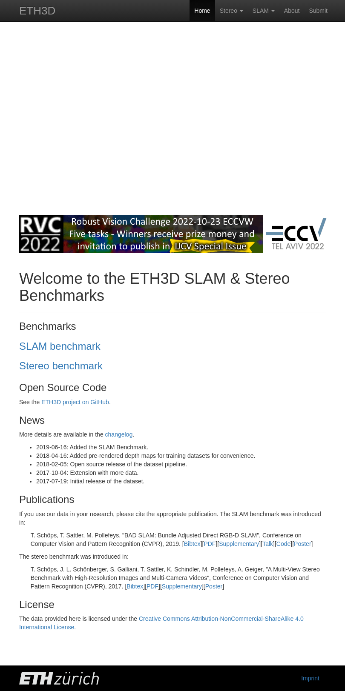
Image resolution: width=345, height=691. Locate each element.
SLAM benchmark (60, 346)
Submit (318, 10)
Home (202, 10)
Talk (267, 543)
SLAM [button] (264, 10)
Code (283, 543)
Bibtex (192, 543)
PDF (210, 543)
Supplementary (239, 543)
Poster (302, 543)
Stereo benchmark (61, 365)
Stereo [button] (231, 10)
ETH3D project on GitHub (75, 402)
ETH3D (37, 10)
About (292, 10)
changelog (119, 434)
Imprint (310, 678)
